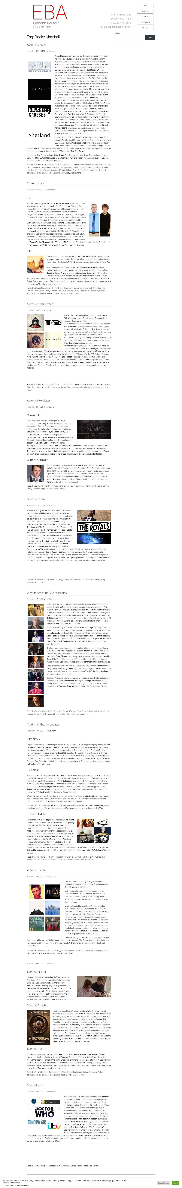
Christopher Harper (48, 167)
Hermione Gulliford (61, 610)
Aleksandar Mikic (74, 119)
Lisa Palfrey (31, 420)
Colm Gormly (104, 242)
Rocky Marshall (61, 97)
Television (68, 164)
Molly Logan (70, 891)
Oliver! (96, 884)
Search (117, 33)
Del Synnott (104, 1116)
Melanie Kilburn (91, 137)
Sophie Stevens (84, 278)
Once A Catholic (78, 893)
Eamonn (52, 51)
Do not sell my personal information (16, 1185)
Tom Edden (39, 582)
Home (145, 6)
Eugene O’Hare (61, 61)
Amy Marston (105, 796)
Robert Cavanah (74, 130)
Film (61, 164)
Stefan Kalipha (59, 488)
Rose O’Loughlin (98, 468)
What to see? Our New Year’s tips (47, 593)
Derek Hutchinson (99, 332)
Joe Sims (81, 111)
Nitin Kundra (42, 362)
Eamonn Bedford (52, 164)
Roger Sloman (78, 231)
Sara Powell (51, 365)
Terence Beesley (33, 510)
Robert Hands (90, 119)
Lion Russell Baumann (49, 170)
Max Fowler (65, 83)
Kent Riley (87, 340)
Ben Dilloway (42, 155)
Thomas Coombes (96, 155)
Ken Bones (68, 267)
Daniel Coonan (103, 648)
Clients (145, 17)
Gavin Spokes (36, 234)
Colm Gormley (99, 288)
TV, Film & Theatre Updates (43, 724)
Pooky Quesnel (96, 334)
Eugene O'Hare (85, 167)
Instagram (145, 22)
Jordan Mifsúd (102, 75)
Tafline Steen (57, 668)
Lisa (59, 423)
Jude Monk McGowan (62, 560)
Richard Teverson (76, 106)
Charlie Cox (39, 164)
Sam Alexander (53, 236)
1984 (96, 908)
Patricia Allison (64, 239)
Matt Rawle (81, 217)
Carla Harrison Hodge (59, 448)
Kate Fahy (89, 140)
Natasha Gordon (47, 420)
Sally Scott (31, 158)
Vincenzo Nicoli (33, 359)
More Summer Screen (40, 304)
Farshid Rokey (102, 781)
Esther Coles (58, 228)
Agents (145, 11)
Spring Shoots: (35, 1085)
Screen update (35, 183)
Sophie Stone (99, 148)
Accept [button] (175, 1183)
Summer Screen (36, 499)
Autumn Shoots (36, 44)
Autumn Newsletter (38, 400)
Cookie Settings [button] (163, 1183)
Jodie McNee (52, 638)
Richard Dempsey (76, 671)
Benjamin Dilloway (102, 164)
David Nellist (99, 94)
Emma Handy (37, 236)
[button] (81, 16)
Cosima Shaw (62, 167)
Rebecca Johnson (82, 125)
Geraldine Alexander (55, 678)
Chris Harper (81, 122)
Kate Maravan (61, 359)
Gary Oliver (89, 94)
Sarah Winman (40, 801)
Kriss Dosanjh (98, 270)
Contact (145, 28)
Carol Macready (75, 140)
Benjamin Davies (98, 750)
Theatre (66, 711)
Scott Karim (85, 668)
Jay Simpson (80, 560)
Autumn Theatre (36, 870)
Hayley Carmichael (54, 262)
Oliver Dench (67, 70)
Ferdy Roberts (90, 665)
